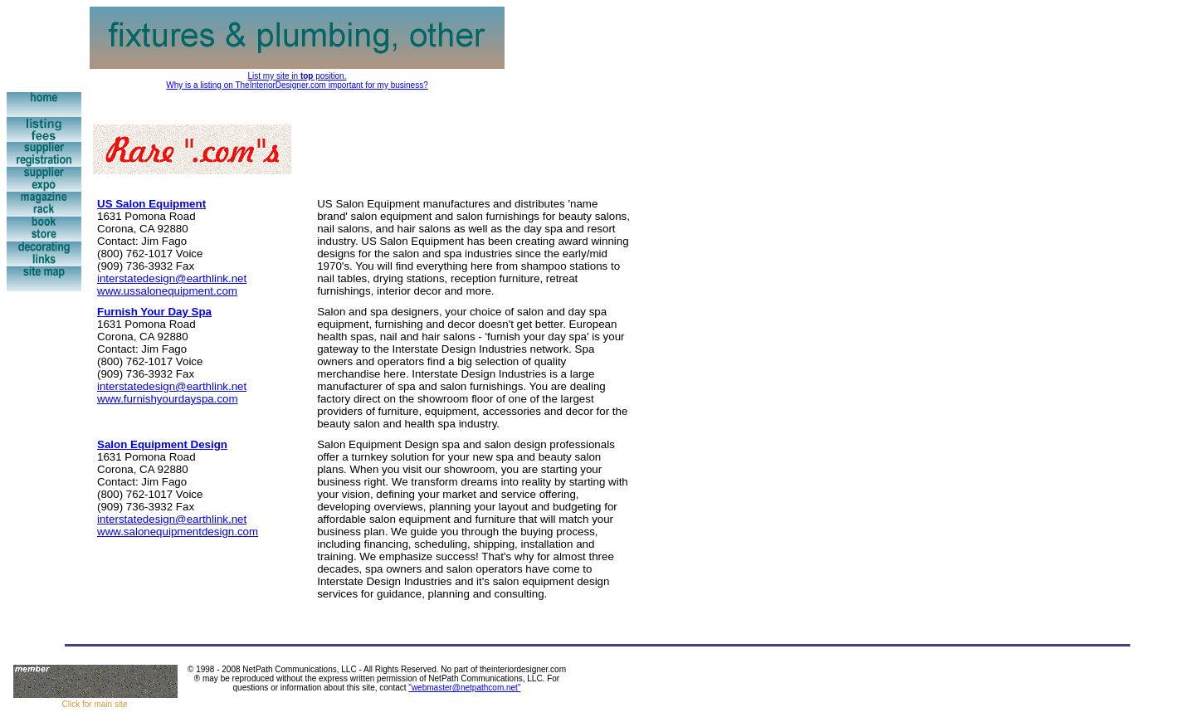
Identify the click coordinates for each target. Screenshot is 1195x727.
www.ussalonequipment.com (167, 291)
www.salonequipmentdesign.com (177, 531)
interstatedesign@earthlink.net (171, 278)
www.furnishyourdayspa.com (167, 399)
